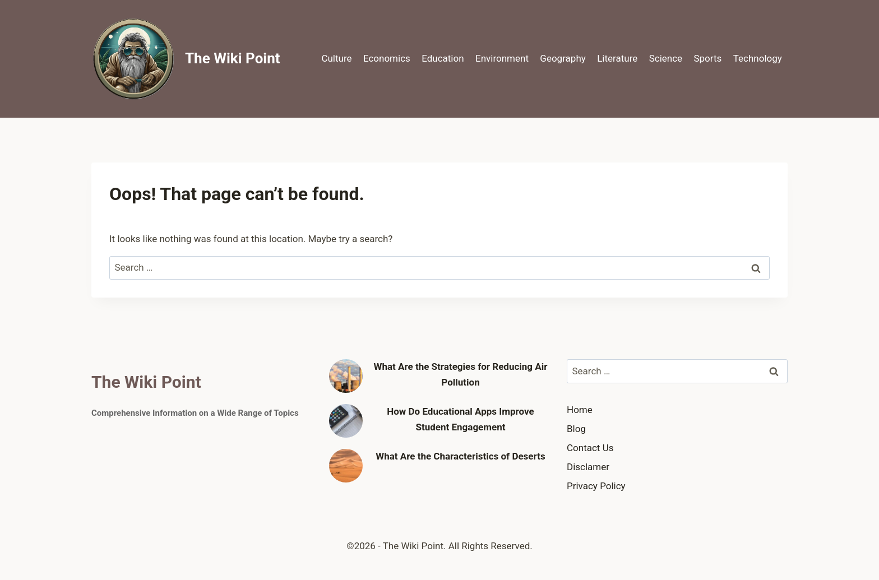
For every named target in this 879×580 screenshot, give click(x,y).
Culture (336, 58)
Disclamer (588, 466)
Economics (386, 58)
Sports (707, 58)
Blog (576, 428)
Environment (502, 58)
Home (580, 409)
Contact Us (590, 447)
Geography (562, 58)
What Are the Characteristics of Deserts (460, 456)
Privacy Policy (596, 485)
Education (443, 58)
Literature (617, 58)
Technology (757, 58)
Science (665, 58)
